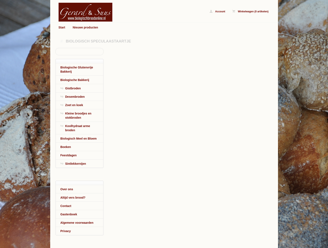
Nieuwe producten (85, 27)
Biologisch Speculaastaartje (98, 41)
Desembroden (75, 96)
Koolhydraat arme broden (77, 128)
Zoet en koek (74, 105)
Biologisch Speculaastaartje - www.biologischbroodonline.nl (111, 12)
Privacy (65, 231)
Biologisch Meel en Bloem (78, 138)
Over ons (66, 189)
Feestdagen (68, 155)
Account (217, 11)
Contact (65, 206)
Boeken (65, 147)
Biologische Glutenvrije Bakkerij (76, 69)
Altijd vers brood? (73, 197)
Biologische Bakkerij (74, 80)
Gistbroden (73, 88)
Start (62, 27)
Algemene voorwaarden (77, 222)
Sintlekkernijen (75, 163)
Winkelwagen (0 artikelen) (250, 11)
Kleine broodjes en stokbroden (78, 115)
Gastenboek (68, 214)
